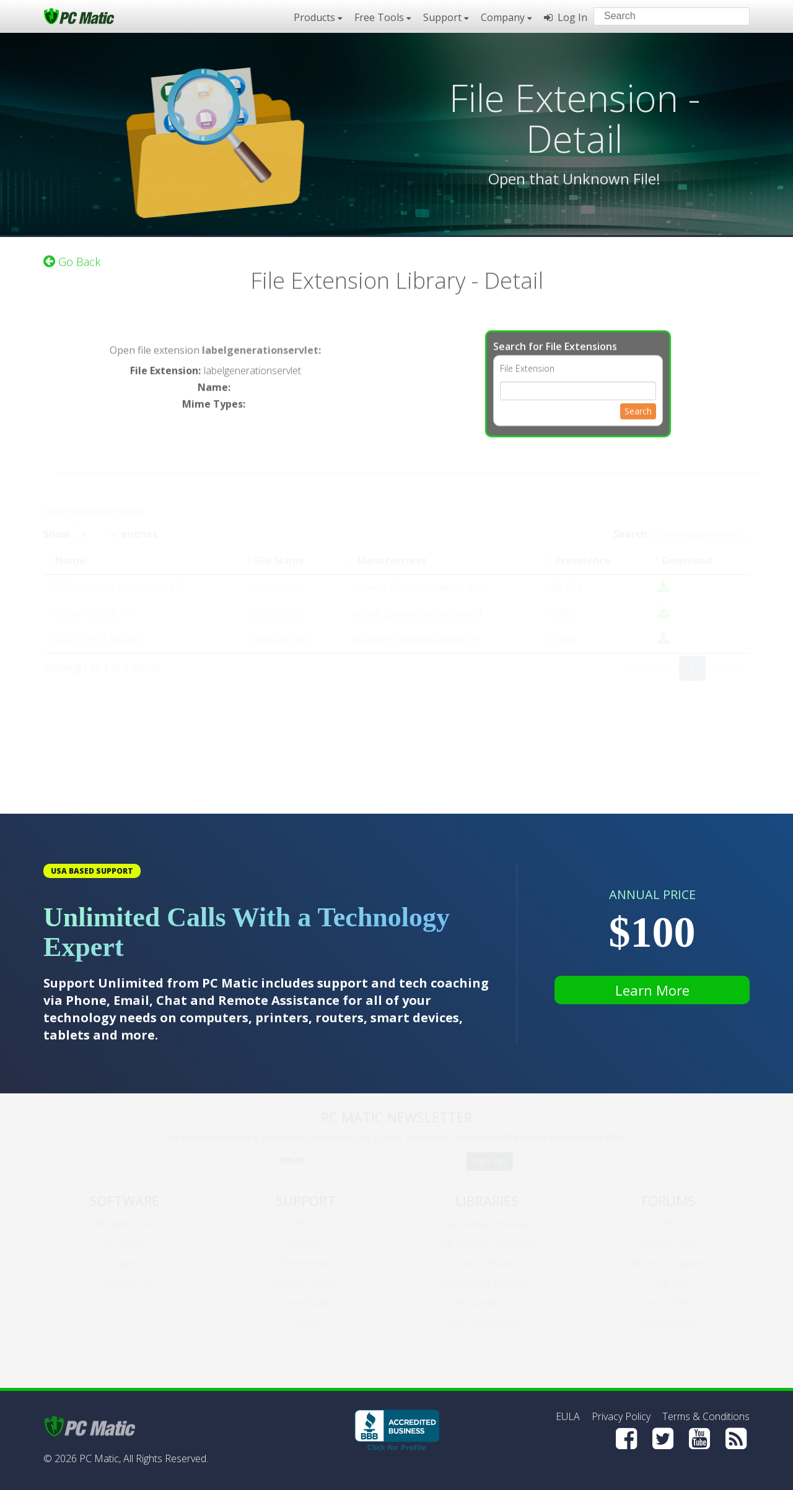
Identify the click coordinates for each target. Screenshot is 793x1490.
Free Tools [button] (382, 17)
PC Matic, (100, 1458)
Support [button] (445, 17)
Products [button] (318, 17)
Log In (565, 17)
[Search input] (662, 18)
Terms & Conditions (706, 1416)
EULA (568, 1416)
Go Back (71, 253)
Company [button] (506, 17)
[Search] (730, 15)
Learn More (652, 990)
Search (638, 403)
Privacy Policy (621, 1416)
